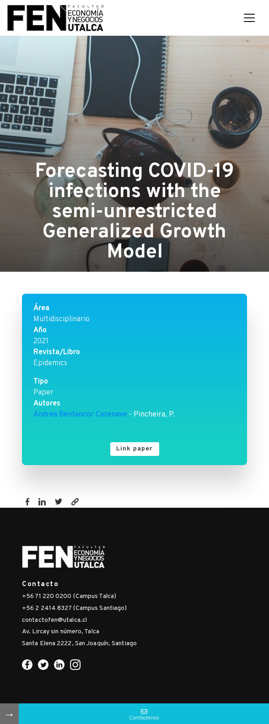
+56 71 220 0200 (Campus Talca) (69, 596)
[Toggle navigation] (249, 18)
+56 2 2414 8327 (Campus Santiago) (74, 608)
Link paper (134, 449)
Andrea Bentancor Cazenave (80, 414)
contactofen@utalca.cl (54, 620)
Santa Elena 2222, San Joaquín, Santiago (79, 643)
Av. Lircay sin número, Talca (60, 632)
